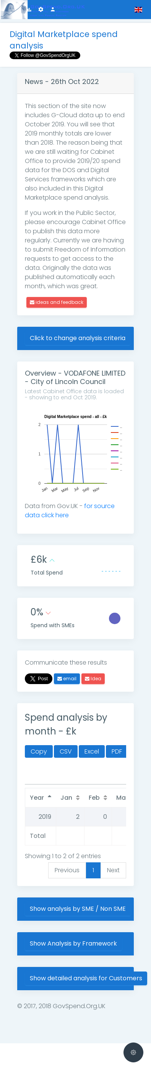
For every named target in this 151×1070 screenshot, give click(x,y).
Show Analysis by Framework (73, 943)
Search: (63, 775)
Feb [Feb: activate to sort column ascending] (94, 797)
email (66, 678)
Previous (67, 870)
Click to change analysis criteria (77, 338)
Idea (93, 678)
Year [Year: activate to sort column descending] (37, 797)
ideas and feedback (56, 302)
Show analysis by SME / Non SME (78, 908)
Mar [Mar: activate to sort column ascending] (122, 797)
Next (113, 870)
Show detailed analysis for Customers (86, 978)
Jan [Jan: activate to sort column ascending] (66, 797)
